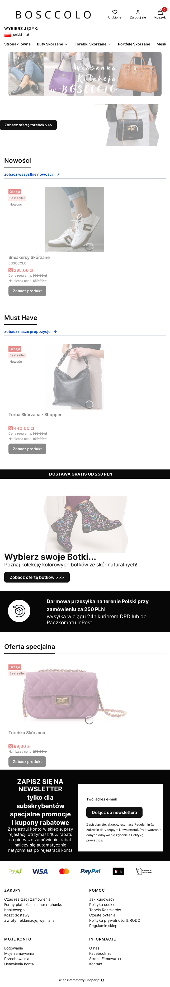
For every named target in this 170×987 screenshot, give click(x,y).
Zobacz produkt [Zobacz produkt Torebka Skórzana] (27, 761)
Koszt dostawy (17, 915)
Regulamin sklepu (104, 925)
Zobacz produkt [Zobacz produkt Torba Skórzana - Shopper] (27, 448)
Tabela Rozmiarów (105, 909)
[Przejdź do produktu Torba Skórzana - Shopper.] (74, 376)
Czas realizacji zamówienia (27, 899)
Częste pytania (102, 915)
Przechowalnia (16, 958)
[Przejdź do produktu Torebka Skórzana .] (74, 695)
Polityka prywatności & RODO (114, 920)
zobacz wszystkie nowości (32, 174)
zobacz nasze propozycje (30, 331)
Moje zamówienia (19, 953)
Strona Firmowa (103, 958)
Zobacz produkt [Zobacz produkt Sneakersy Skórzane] (27, 290)
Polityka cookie (102, 904)
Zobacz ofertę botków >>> (37, 577)
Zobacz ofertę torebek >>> (28, 125)
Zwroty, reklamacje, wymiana (29, 920)
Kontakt (95, 964)
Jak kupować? (101, 899)
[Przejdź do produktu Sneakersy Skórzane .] (74, 219)
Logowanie (13, 948)
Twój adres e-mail (101, 799)
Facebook (98, 953)
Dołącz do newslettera (114, 812)
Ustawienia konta (19, 964)
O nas (94, 948)
